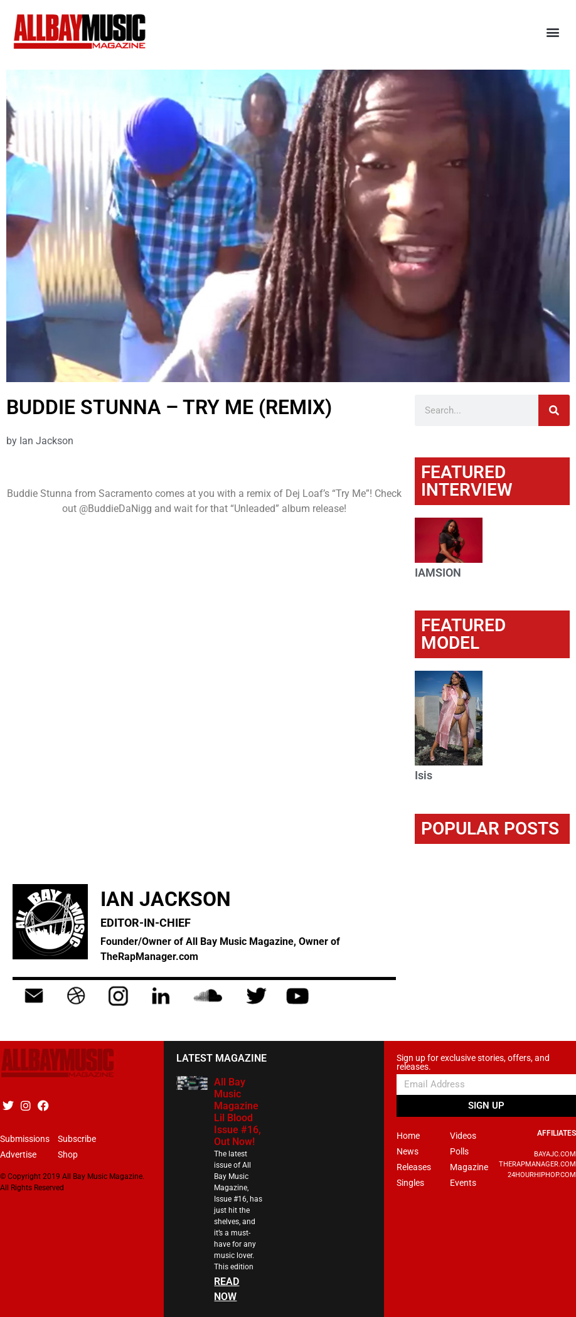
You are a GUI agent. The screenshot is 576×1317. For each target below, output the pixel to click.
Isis (423, 775)
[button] (553, 31)
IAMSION (438, 572)
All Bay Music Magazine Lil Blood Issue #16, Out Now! (237, 1112)
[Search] (554, 410)
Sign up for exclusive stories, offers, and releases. (473, 1062)
